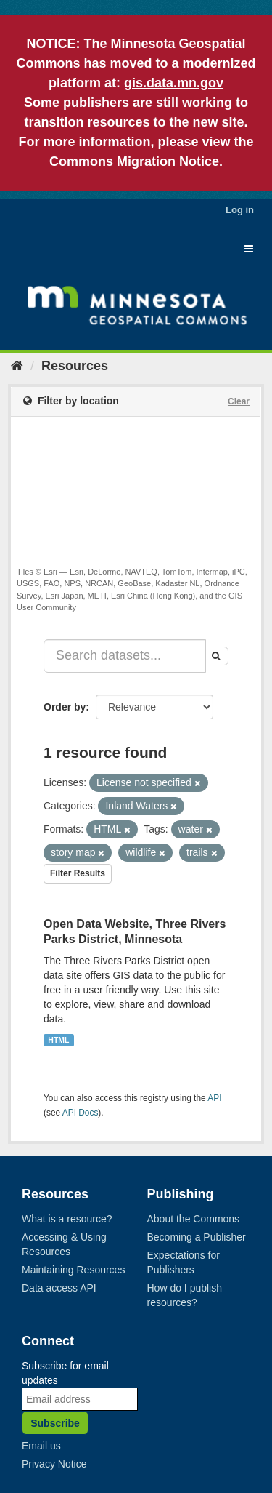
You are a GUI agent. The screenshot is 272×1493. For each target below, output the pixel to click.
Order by (65, 707)
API (214, 1098)
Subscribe (55, 1423)
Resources (74, 366)
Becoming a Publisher (196, 1237)
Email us (41, 1446)
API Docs (80, 1113)
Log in (240, 209)
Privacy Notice (54, 1464)
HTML (58, 1040)
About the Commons (193, 1219)
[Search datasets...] (125, 656)
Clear (239, 401)
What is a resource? (67, 1219)
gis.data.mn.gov (173, 83)
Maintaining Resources (73, 1270)
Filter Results (77, 873)
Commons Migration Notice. (136, 161)
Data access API (59, 1288)
